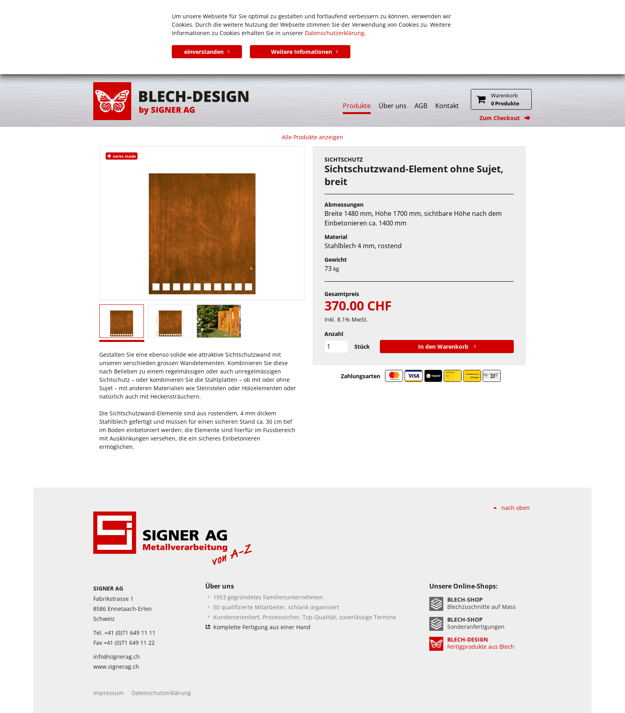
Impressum (108, 693)
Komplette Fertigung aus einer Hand (262, 627)
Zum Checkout (500, 118)
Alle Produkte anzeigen (312, 137)
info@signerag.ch (116, 656)
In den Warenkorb (444, 346)
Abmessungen (344, 204)
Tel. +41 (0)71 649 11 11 (124, 632)
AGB (421, 105)
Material (335, 237)
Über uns (393, 105)
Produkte (357, 105)
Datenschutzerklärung (334, 33)
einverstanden (204, 51)
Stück (362, 346)
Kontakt (447, 105)
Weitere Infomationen (301, 51)
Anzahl (333, 334)
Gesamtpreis (341, 294)
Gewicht (335, 259)
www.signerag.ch (116, 666)
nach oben (515, 508)
